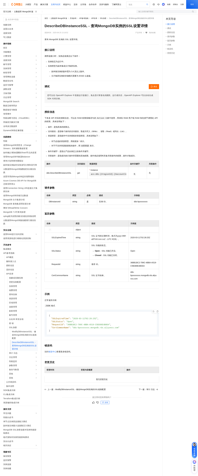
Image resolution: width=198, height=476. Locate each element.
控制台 (175, 4)
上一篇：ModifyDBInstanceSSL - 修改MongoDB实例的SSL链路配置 (75, 390)
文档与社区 (56, 4)
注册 (182, 4)
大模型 (28, 4)
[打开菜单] (4, 4)
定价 (76, 4)
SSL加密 (103, 18)
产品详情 (138, 33)
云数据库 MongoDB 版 (23, 11)
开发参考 (73, 18)
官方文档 (7, 11)
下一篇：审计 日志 (148, 390)
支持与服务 (104, 4)
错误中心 (53, 352)
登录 (192, 4)
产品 (36, 4)
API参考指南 (83, 18)
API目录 (94, 18)
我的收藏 (152, 33)
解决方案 (44, 4)
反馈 (105, 403)
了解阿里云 (116, 4)
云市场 (83, 4)
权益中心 (67, 4)
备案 (168, 4)
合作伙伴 (93, 4)
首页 (46, 18)
